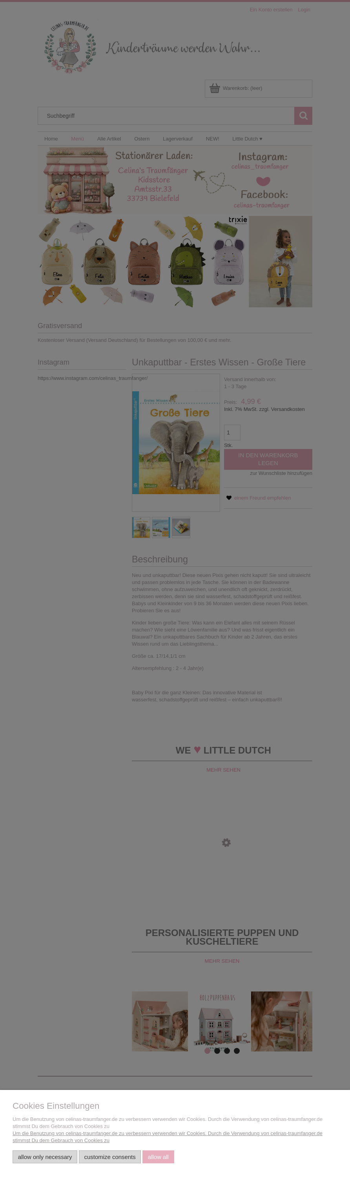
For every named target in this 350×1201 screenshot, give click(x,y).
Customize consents (110, 1157)
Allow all (158, 1157)
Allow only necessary (45, 1157)
